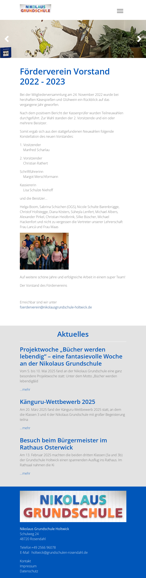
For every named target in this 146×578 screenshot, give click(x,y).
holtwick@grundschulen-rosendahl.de (60, 552)
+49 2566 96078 (44, 547)
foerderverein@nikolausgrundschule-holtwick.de (56, 307)
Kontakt (25, 561)
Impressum (28, 566)
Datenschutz (29, 571)
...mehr (25, 389)
